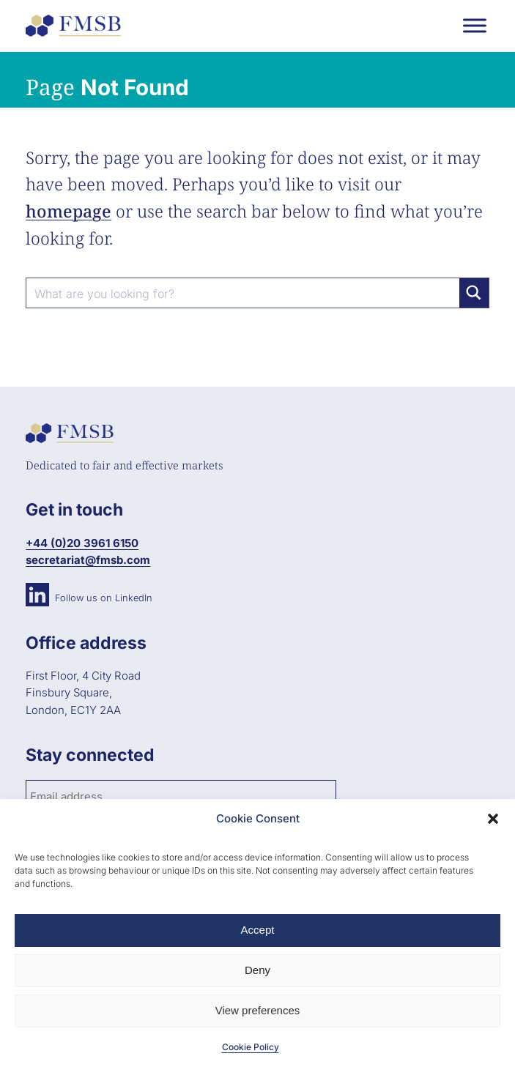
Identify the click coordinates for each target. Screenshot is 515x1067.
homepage (68, 211)
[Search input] (243, 293)
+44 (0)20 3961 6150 (82, 543)
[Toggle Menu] (474, 25)
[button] (493, 818)
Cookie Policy (250, 1046)
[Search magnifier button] (474, 293)
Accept (258, 929)
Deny (257, 970)
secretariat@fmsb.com (88, 560)
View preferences (257, 1010)
